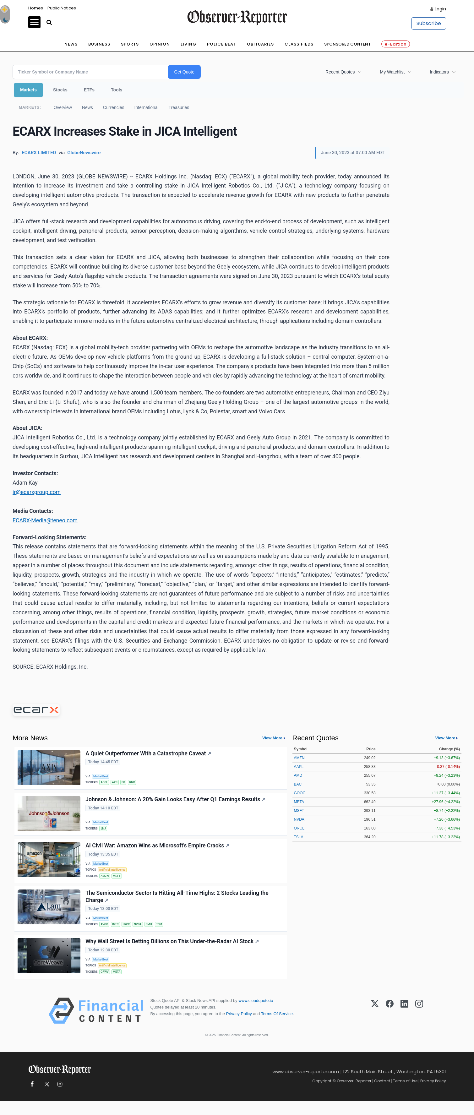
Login (440, 9)
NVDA (141, 933)
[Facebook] (389, 1024)
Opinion (160, 44)
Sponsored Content (347, 44)
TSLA (298, 837)
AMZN (105, 882)
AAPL (299, 766)
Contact (382, 1095)
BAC (298, 784)
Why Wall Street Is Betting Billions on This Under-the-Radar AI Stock (172, 952)
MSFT (119, 882)
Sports (130, 44)
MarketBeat (102, 776)
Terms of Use (405, 1095)
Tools (116, 89)
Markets (28, 89)
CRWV (105, 984)
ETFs (89, 89)
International (146, 107)
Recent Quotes (340, 71)
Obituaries (260, 44)
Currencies (113, 107)
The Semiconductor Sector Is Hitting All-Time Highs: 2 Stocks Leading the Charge (177, 904)
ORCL (299, 828)
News (71, 44)
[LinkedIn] (404, 1024)
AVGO (105, 933)
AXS (116, 783)
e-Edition (395, 44)
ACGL (105, 783)
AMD (298, 775)
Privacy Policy (239, 1028)
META (119, 984)
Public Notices (61, 8)
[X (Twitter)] (374, 1024)
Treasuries (179, 107)
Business (99, 44)
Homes (35, 8)
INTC (117, 933)
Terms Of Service (277, 1028)
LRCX (129, 933)
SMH (153, 933)
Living (188, 44)
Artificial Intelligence (114, 875)
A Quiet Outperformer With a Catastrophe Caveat (149, 754)
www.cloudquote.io (255, 1014)
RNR (136, 783)
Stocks (60, 89)
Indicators (439, 71)
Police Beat (221, 44)
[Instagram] (419, 1024)
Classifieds (299, 44)
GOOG (300, 793)
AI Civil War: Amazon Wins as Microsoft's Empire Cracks (158, 849)
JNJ (104, 830)
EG (126, 783)
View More (272, 738)
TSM (164, 933)
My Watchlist (392, 71)
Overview (62, 107)
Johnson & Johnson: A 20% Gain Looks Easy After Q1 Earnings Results (176, 802)
